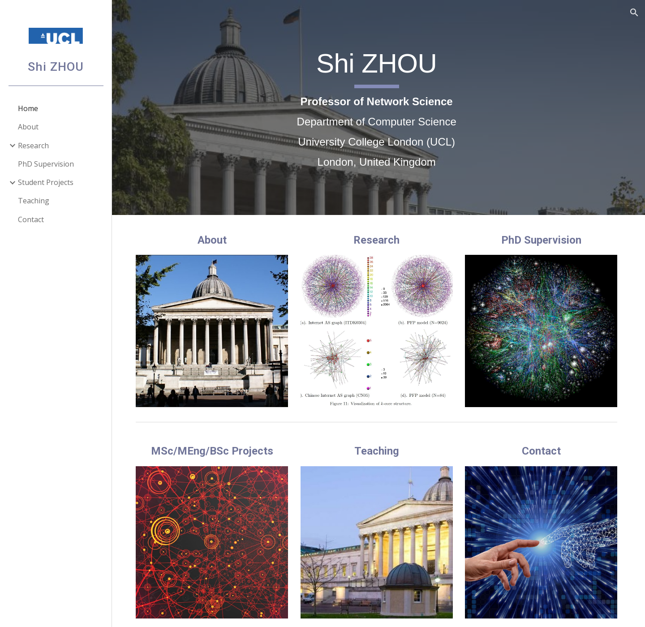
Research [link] (33, 145)
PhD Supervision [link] (46, 164)
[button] (634, 12)
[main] (378, 107)
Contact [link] (31, 219)
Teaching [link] (33, 201)
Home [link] (28, 108)
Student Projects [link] (45, 182)
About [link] (28, 127)
